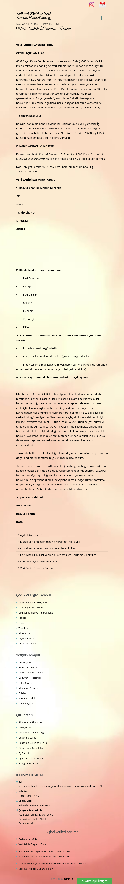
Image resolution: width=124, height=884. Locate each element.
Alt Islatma (24, 633)
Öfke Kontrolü (26, 682)
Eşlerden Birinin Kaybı (31, 758)
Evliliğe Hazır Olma (29, 763)
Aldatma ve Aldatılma (30, 722)
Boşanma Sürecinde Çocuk (33, 742)
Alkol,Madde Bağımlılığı (31, 732)
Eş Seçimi (24, 753)
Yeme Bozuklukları (29, 698)
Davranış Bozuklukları (31, 607)
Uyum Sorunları (27, 643)
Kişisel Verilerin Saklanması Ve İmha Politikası (48, 548)
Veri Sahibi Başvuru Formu (36, 568)
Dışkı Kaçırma (26, 638)
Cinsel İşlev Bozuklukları (32, 672)
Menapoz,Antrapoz (29, 688)
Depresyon (25, 662)
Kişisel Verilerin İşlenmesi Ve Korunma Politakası (50, 541)
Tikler (22, 623)
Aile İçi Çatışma (27, 727)
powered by (62, 878)
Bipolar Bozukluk (28, 667)
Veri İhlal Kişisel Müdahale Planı (39, 561)
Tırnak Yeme (25, 628)
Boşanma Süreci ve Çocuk (33, 602)
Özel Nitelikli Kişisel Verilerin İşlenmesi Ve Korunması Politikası (58, 555)
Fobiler (22, 617)
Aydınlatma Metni (31, 535)
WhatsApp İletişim (94, 881)
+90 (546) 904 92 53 (29, 795)
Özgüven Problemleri (30, 677)
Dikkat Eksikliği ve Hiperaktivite (36, 612)
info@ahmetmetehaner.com (34, 805)
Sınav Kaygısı (26, 703)
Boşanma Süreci (28, 737)
